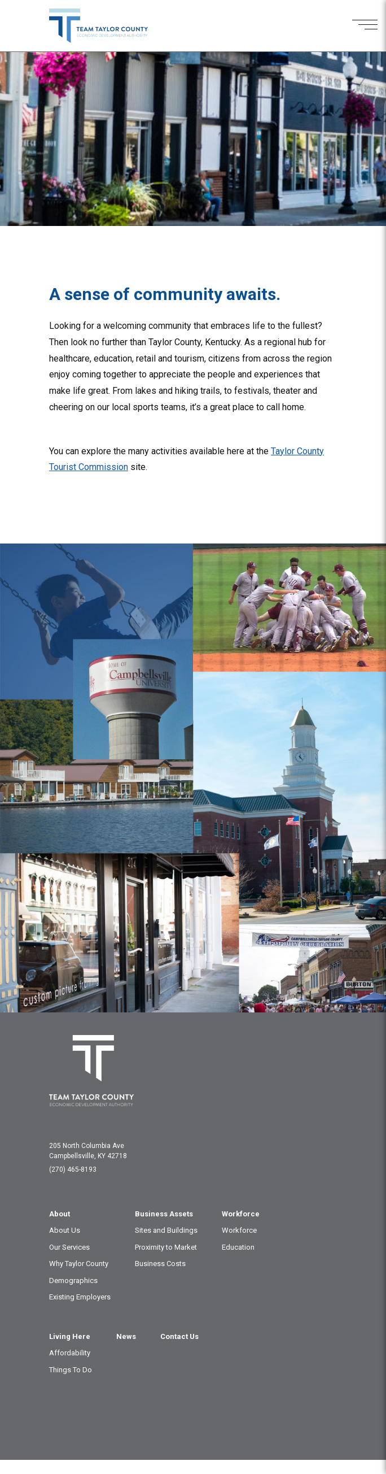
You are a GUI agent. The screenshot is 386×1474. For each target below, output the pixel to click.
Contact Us (179, 1336)
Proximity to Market (166, 1247)
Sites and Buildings (166, 1230)
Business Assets (164, 1214)
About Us (64, 1230)
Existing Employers (80, 1297)
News (126, 1336)
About (59, 1214)
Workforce (241, 1214)
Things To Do (70, 1370)
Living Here (69, 1336)
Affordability (69, 1353)
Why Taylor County (78, 1263)
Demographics (73, 1280)
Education (238, 1247)
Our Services (69, 1247)
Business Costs (160, 1263)
